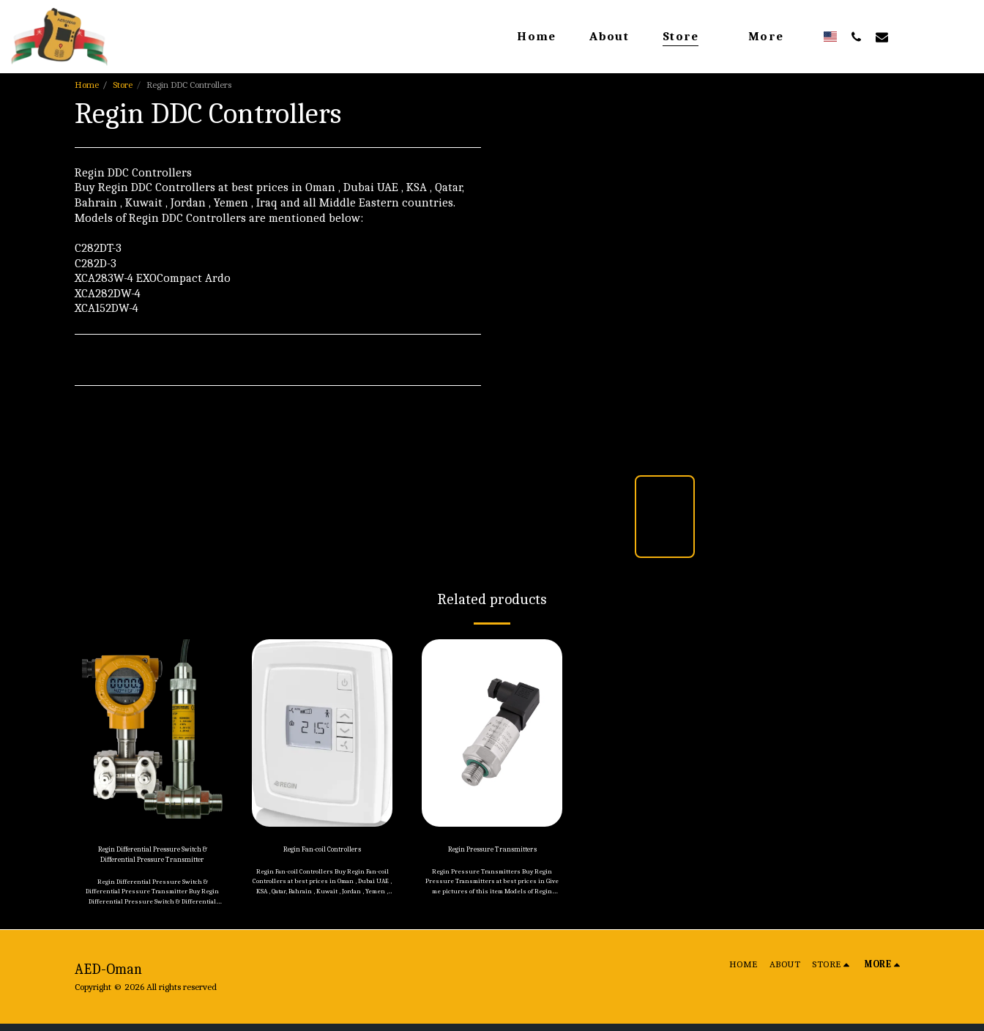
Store (123, 84)
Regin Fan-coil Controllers (322, 851)
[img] (152, 733)
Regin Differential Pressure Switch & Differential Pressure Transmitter (152, 858)
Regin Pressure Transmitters (492, 851)
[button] (856, 36)
